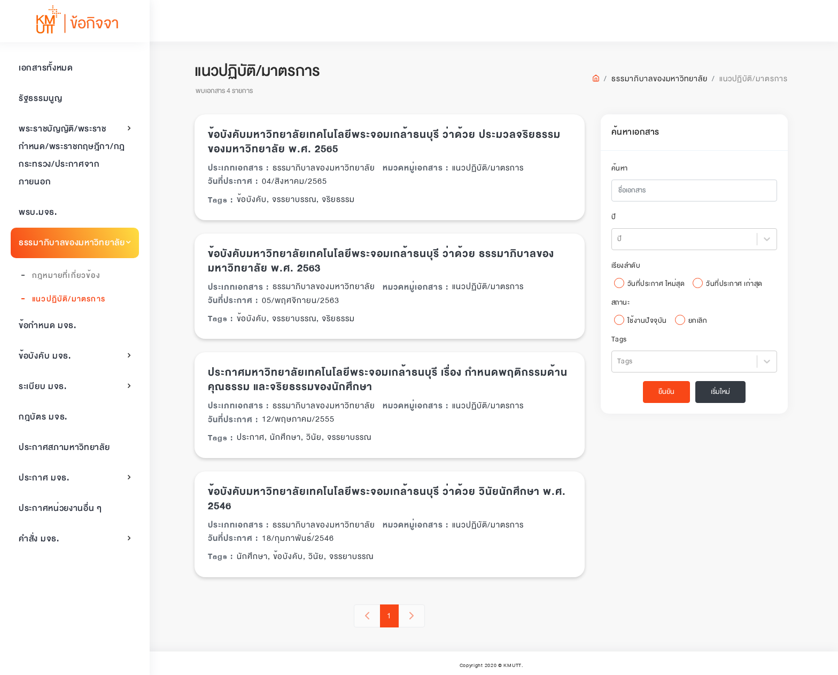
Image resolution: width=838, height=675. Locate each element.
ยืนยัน (669, 392)
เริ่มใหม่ (723, 392)
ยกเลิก (700, 321)
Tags (622, 339)
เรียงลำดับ (628, 265)
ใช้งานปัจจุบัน (650, 321)
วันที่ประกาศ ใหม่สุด (659, 284)
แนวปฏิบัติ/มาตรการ (68, 298)
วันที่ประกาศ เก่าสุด (737, 284)
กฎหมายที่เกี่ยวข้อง (66, 275)
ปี (616, 217)
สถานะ (623, 302)
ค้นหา (622, 168)
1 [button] (392, 615)
